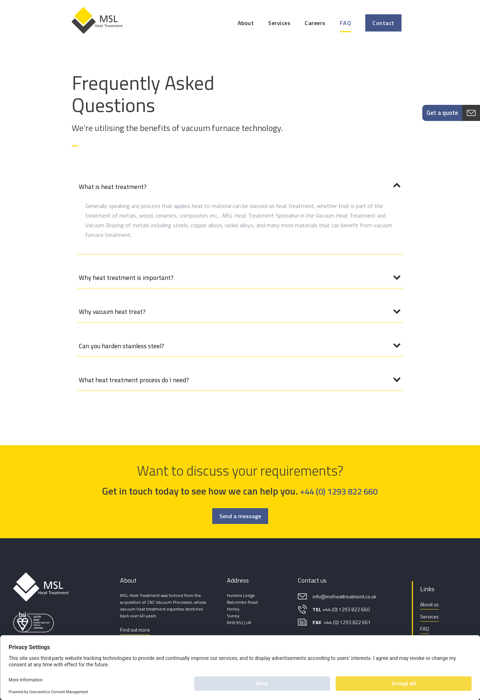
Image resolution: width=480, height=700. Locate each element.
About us (429, 604)
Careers (315, 23)
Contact (383, 23)
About (246, 23)
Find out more (135, 629)
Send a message (240, 516)
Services (279, 23)
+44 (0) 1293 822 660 (338, 491)
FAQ (345, 23)
